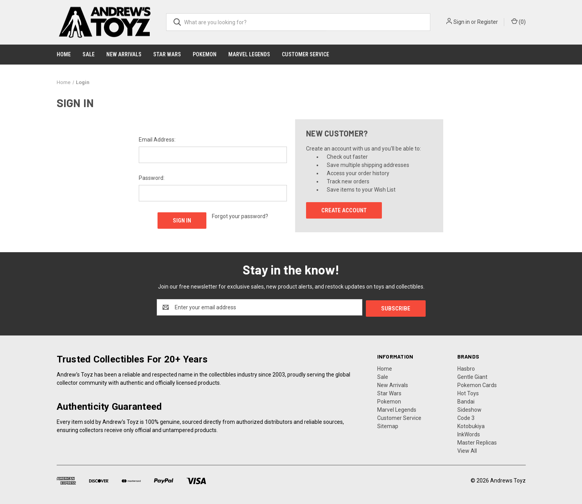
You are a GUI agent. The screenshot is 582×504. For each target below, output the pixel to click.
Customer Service (305, 54)
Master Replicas (477, 441)
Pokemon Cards (477, 384)
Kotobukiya (471, 425)
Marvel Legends (249, 54)
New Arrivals (123, 54)
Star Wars (167, 54)
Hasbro (466, 367)
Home (64, 54)
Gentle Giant (472, 376)
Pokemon (205, 54)
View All (467, 450)
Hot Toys (468, 392)
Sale (88, 54)
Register (487, 22)
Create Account (344, 210)
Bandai (466, 400)
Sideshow (469, 408)
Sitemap (387, 425)
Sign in (461, 22)
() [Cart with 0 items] (518, 21)
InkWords (468, 433)
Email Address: (157, 139)
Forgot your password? (240, 216)
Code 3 (466, 417)
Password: (152, 178)
